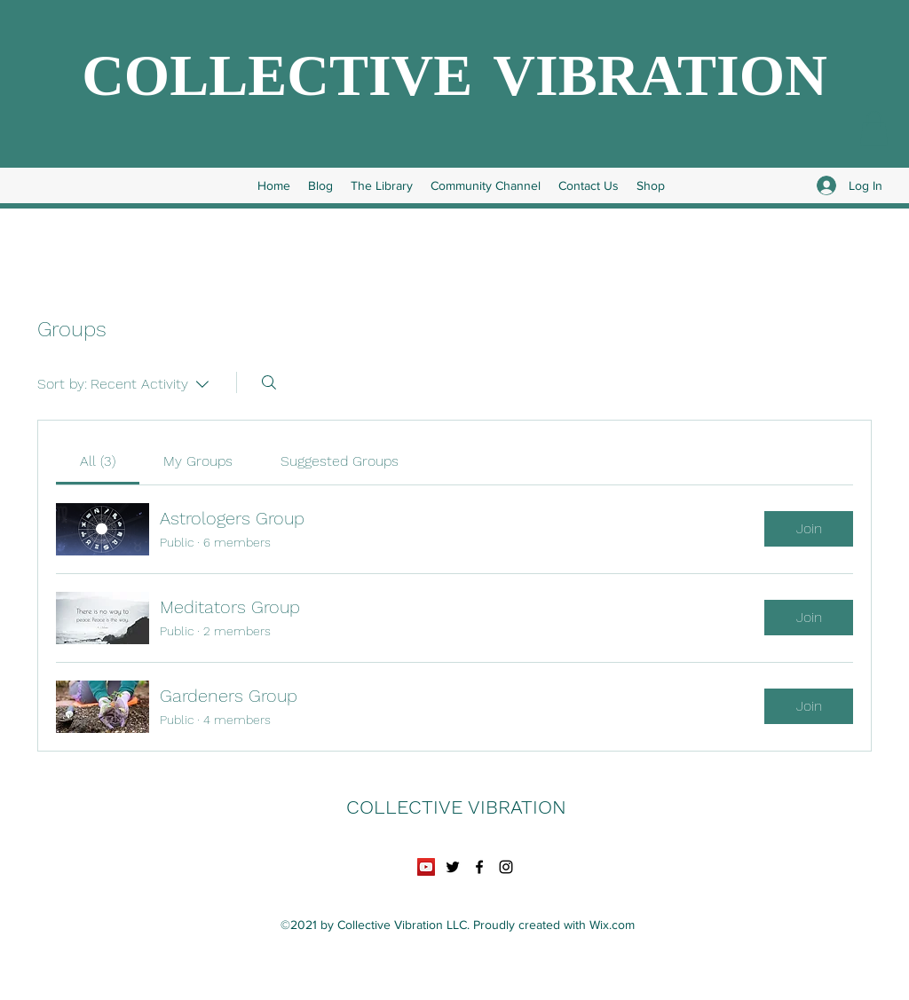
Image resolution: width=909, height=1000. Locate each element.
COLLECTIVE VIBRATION (454, 81)
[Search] (269, 382)
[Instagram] (506, 867)
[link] (97, 461)
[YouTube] (426, 867)
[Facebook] (479, 867)
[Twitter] (453, 867)
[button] (874, 128)
